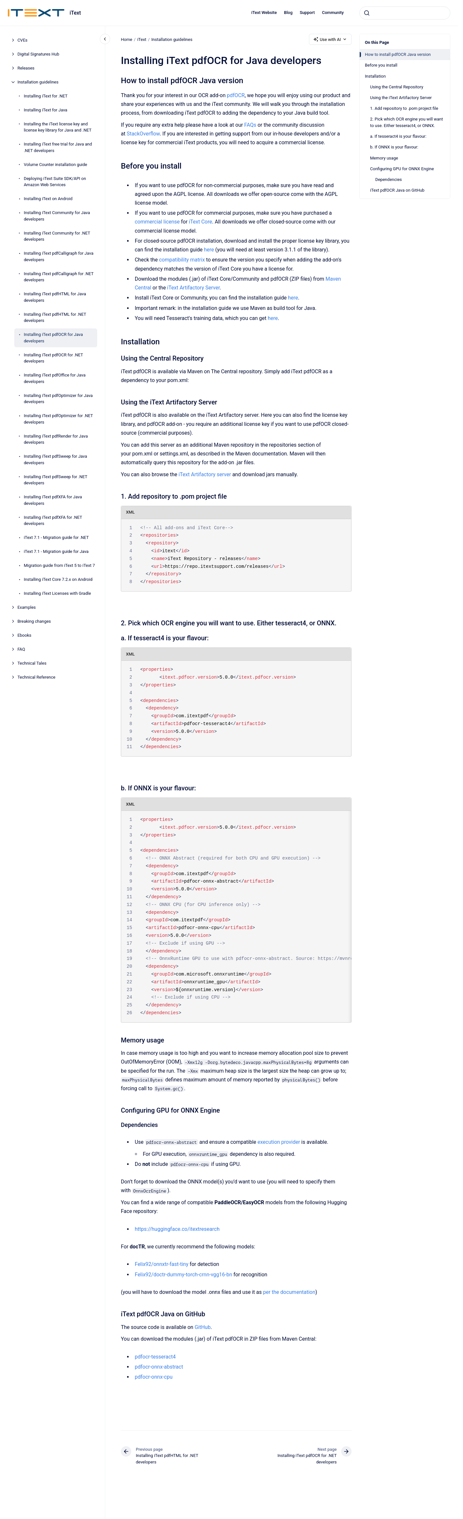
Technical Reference (37, 677)
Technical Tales (32, 663)
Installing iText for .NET (46, 96)
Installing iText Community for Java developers (57, 216)
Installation (375, 76)
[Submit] (367, 13)
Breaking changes (34, 621)
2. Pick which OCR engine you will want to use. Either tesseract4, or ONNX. (406, 122)
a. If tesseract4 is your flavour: (398, 136)
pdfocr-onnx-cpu (153, 1377)
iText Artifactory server (204, 474)
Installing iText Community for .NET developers (57, 236)
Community (333, 12)
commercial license (157, 222)
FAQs (250, 125)
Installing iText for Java (45, 110)
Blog (288, 12)
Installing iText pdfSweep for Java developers (55, 459)
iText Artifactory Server (193, 288)
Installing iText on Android (48, 198)
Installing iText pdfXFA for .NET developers (53, 520)
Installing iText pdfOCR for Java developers (53, 337)
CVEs (23, 40)
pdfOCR (236, 95)
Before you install (381, 65)
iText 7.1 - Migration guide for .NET (56, 537)
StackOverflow (143, 134)
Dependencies (388, 179)
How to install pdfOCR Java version (398, 54)
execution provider (278, 1142)
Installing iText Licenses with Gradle (57, 593)
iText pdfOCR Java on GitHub (397, 190)
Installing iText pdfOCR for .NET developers (53, 358)
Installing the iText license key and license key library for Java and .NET (57, 127)
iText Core (199, 222)
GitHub (203, 1327)
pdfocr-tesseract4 (155, 1357)
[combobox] (405, 13)
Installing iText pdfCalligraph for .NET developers (59, 277)
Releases (26, 68)
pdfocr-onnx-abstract (159, 1367)
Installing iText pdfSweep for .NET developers (55, 480)
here (209, 250)
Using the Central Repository (396, 86)
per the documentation (289, 1292)
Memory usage (384, 158)
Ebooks (25, 635)
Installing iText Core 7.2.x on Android (58, 579)
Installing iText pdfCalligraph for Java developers (58, 256)
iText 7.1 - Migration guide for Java (56, 551)
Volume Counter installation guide (55, 164)
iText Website (264, 12)
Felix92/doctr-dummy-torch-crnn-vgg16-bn (183, 1274)
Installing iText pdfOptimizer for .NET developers (58, 419)
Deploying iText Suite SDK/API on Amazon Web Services (55, 181)
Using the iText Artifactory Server (401, 97)
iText (75, 13)
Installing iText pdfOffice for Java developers (54, 378)
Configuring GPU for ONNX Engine (402, 168)
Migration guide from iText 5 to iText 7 (59, 565)
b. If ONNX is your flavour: (394, 147)
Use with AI (330, 39)
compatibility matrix (182, 260)
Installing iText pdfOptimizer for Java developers (58, 398)
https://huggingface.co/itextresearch (177, 1229)
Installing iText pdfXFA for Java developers (53, 500)
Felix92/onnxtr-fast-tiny (161, 1264)
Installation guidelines (38, 82)
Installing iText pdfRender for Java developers (56, 439)
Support (307, 12)
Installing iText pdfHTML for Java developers (55, 297)
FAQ (21, 649)
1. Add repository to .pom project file (404, 108)
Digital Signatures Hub (38, 54)
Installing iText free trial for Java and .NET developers (58, 147)
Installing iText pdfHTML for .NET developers (55, 317)
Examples (27, 607)
